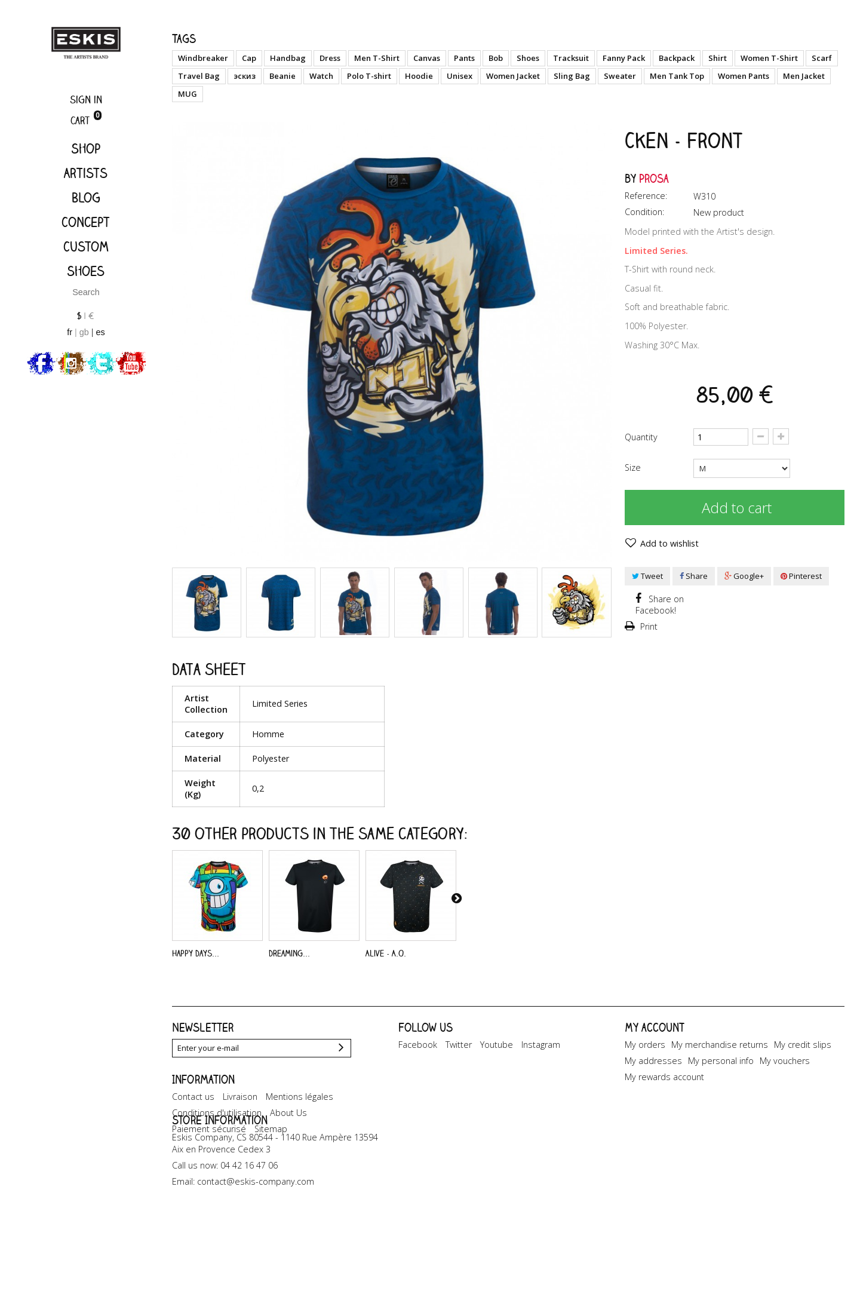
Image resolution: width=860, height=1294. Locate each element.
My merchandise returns (719, 1044)
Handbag (288, 58)
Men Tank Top (677, 75)
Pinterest (801, 576)
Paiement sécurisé (209, 1161)
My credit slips (802, 1044)
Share (694, 576)
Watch (321, 75)
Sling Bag (572, 75)
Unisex (459, 75)
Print (648, 626)
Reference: (646, 195)
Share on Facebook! (659, 604)
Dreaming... (289, 953)
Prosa (654, 178)
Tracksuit (571, 58)
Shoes (86, 271)
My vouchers (785, 1060)
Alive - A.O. (386, 953)
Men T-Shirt (377, 58)
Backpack (677, 58)
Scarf (822, 58)
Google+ (744, 576)
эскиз (245, 75)
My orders (645, 1044)
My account (654, 1027)
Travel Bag (199, 75)
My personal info (721, 1060)
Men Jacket (804, 75)
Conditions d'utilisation (217, 1145)
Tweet (647, 576)
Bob (496, 58)
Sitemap (270, 1161)
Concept (86, 222)
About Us (288, 1145)
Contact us (193, 1128)
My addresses (653, 1060)
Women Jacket (513, 75)
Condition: (644, 211)
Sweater (620, 75)
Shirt (717, 58)
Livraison (240, 1128)
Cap (249, 58)
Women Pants (743, 75)
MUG (187, 93)
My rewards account (664, 1077)
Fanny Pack (624, 58)
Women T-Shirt (769, 58)
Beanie (282, 75)
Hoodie (419, 75)
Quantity (641, 437)
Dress (330, 58)
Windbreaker (203, 58)
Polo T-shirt (369, 75)
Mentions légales (299, 1128)
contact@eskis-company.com (255, 1258)
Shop (85, 148)
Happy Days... (195, 953)
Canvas (426, 58)
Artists (86, 173)
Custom (86, 246)
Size (634, 467)
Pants (464, 58)
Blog (86, 197)
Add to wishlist (668, 543)
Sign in (86, 99)
